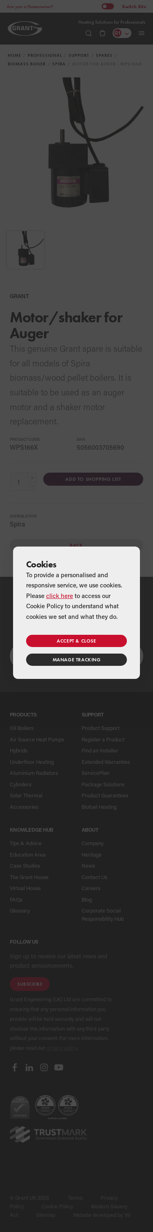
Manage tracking (77, 659)
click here (59, 595)
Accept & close (76, 641)
